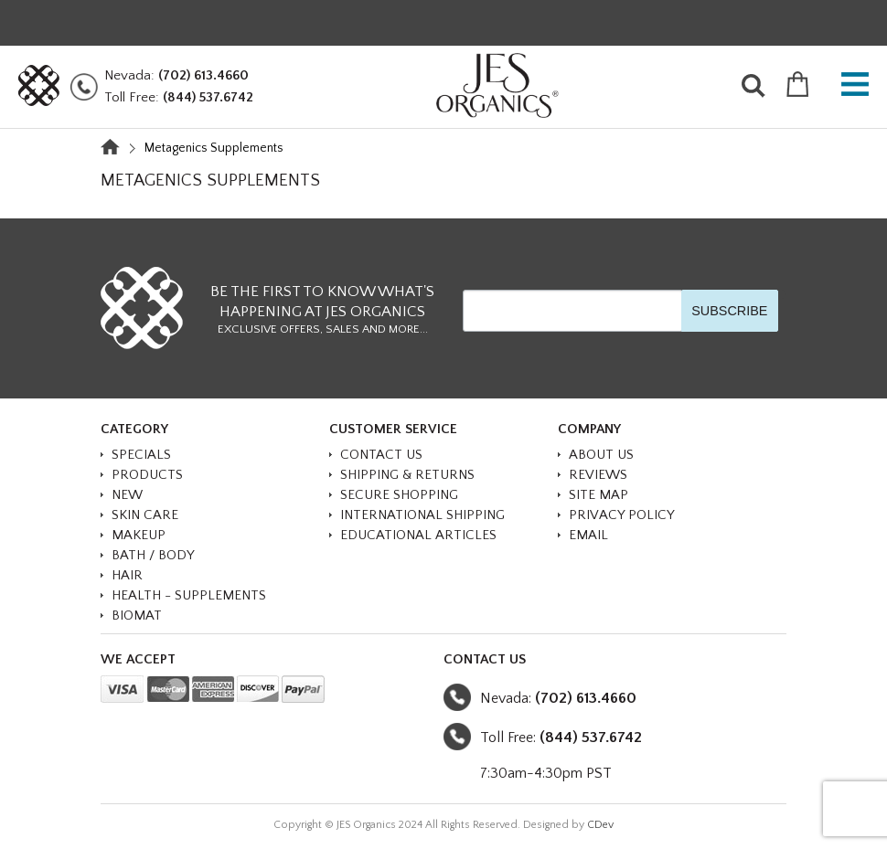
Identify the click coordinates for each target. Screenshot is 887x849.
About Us (601, 454)
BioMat (137, 615)
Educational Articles (418, 535)
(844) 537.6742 (208, 97)
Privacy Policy (622, 515)
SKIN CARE (145, 515)
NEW (127, 495)
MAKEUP (139, 535)
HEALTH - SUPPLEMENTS (189, 595)
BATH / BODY (153, 555)
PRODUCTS (147, 475)
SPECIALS (141, 454)
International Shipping (422, 515)
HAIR (127, 575)
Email (588, 535)
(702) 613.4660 (203, 75)
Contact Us (381, 454)
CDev (600, 825)
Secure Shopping (399, 495)
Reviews (598, 475)
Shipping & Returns (407, 475)
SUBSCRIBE (729, 310)
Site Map (598, 495)
